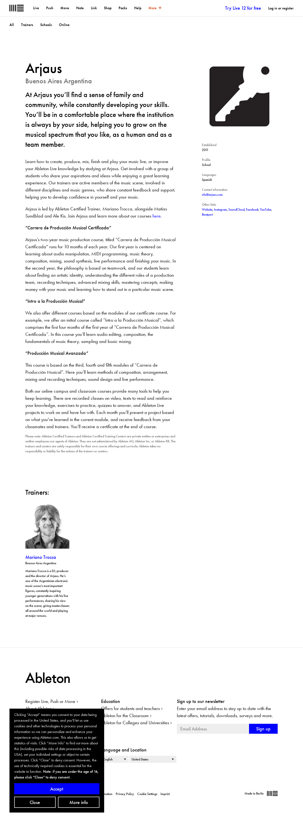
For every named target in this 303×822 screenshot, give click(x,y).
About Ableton (38, 708)
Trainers (27, 24)
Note (80, 7)
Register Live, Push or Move (50, 701)
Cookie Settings (147, 794)
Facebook (252, 209)
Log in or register (281, 8)
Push (49, 7)
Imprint (165, 794)
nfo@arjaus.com (212, 194)
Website (207, 209)
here (156, 216)
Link (94, 7)
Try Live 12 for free (243, 8)
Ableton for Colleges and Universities (135, 723)
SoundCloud (236, 209)
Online (64, 24)
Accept (56, 789)
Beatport (207, 214)
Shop (107, 7)
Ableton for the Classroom (125, 715)
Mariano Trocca (40, 557)
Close (35, 802)
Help (137, 7)
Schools (46, 24)
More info (78, 802)
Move (64, 7)
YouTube (265, 209)
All (11, 24)
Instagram (220, 209)
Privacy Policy (125, 794)
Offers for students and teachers (130, 708)
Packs (123, 7)
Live (36, 7)
